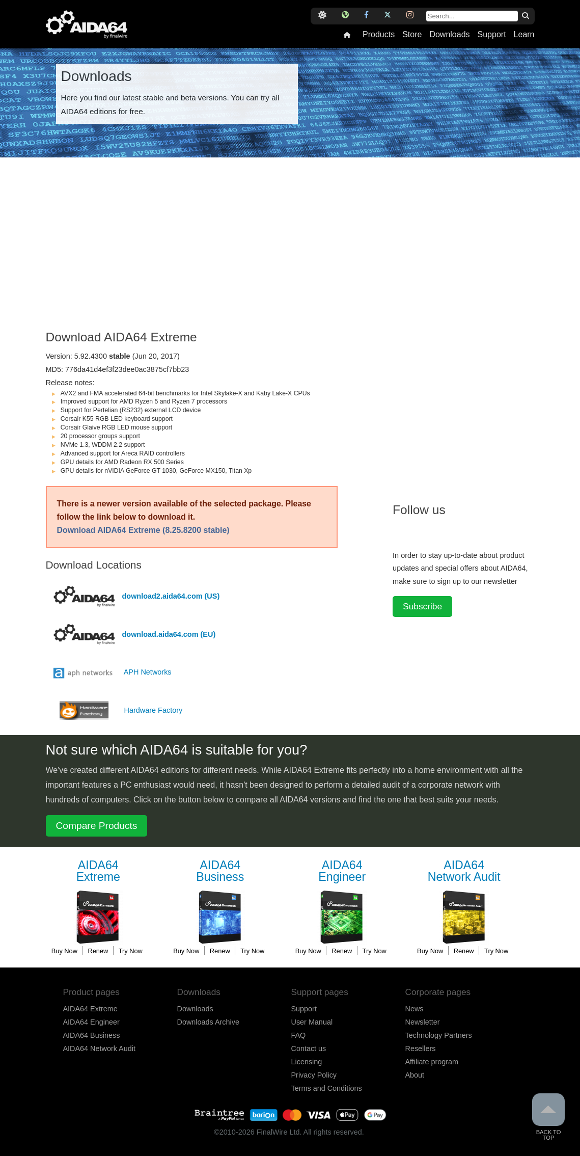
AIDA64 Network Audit (99, 1048)
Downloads (449, 35)
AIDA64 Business (91, 1035)
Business (220, 871)
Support (492, 35)
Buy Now (64, 951)
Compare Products (96, 825)
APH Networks (148, 672)
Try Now (131, 951)
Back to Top (548, 1117)
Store (412, 35)
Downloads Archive (208, 1022)
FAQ (298, 1035)
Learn (524, 35)
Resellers (420, 1048)
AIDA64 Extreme (90, 1009)
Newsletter (422, 1022)
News (414, 1009)
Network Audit (464, 871)
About (415, 1075)
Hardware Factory (153, 710)
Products (379, 35)
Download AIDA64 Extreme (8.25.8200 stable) (143, 530)
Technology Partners (438, 1035)
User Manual (312, 1022)
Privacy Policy (314, 1075)
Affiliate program (432, 1062)
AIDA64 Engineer (91, 1022)
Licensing (306, 1062)
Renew (98, 951)
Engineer (342, 871)
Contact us (308, 1048)
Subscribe (422, 606)
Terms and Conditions (326, 1088)
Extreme (98, 871)
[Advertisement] (214, 249)
